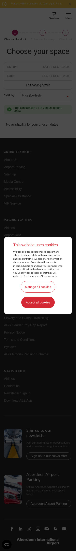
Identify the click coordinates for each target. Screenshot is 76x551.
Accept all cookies (38, 302)
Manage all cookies (38, 287)
